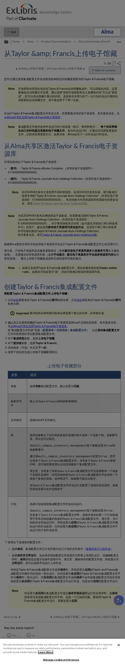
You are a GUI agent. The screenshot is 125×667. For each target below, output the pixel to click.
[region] (62, 653)
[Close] (118, 645)
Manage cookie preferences (61, 659)
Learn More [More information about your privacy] (45, 652)
